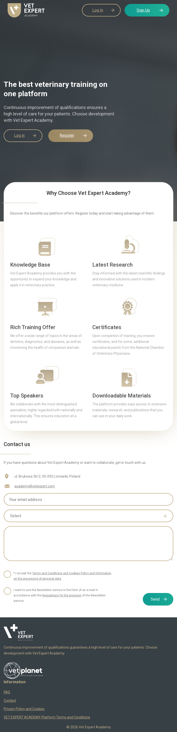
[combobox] (88, 516)
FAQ (7, 692)
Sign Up (143, 10)
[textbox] (85, 516)
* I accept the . (62, 576)
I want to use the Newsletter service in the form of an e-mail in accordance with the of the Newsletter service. (60, 595)
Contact (10, 700)
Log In (97, 10)
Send (155, 599)
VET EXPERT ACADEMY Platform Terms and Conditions (47, 717)
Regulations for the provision (61, 595)
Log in (19, 135)
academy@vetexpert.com (35, 486)
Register (67, 135)
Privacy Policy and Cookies (24, 709)
